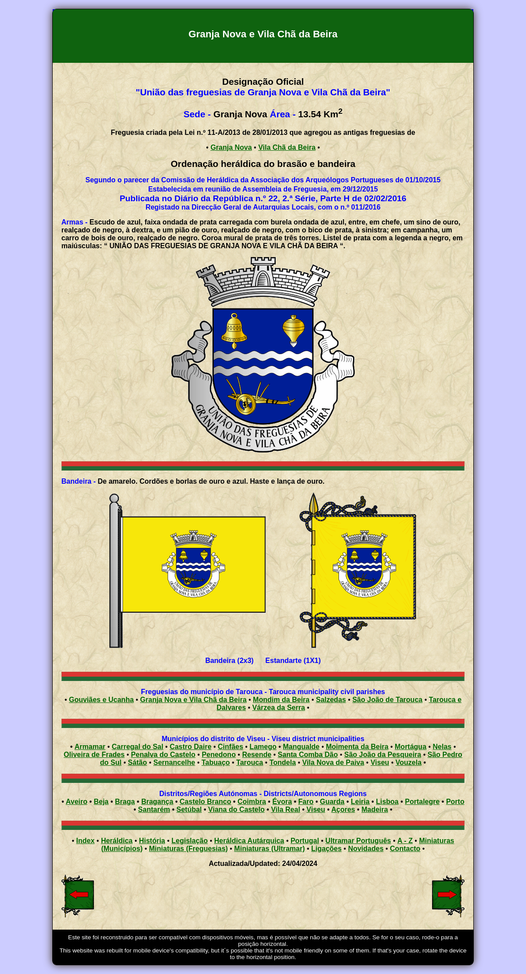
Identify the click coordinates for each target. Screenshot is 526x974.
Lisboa (387, 801)
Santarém (154, 809)
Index (85, 840)
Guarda (332, 801)
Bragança (157, 801)
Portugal (305, 840)
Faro (305, 801)
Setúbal (189, 809)
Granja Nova (231, 147)
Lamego (262, 746)
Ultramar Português (358, 840)
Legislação (190, 840)
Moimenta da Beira (357, 746)
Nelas (442, 746)
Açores (343, 809)
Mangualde (301, 746)
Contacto (405, 848)
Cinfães (230, 746)
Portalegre (422, 801)
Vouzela (409, 762)
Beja (101, 801)
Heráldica (117, 840)
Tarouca (249, 762)
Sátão (137, 762)
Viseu (380, 762)
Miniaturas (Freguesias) (188, 848)
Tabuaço (216, 762)
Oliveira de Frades (94, 754)
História (152, 840)
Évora (282, 801)
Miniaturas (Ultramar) (269, 848)
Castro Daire (190, 746)
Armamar (90, 746)
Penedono (219, 754)
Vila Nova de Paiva (333, 762)
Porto (455, 801)
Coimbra (252, 801)
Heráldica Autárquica (249, 840)
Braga (125, 801)
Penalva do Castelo (163, 754)
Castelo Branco (205, 801)
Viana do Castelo (236, 809)
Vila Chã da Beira (286, 147)
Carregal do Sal (137, 746)
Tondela (283, 762)
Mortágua (410, 746)
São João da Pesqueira (382, 754)
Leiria (360, 801)
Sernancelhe (174, 762)
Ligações (326, 848)
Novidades (366, 848)
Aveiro (76, 801)
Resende (256, 754)
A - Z (405, 840)
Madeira (374, 809)
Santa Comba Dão (308, 754)
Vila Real (285, 809)
